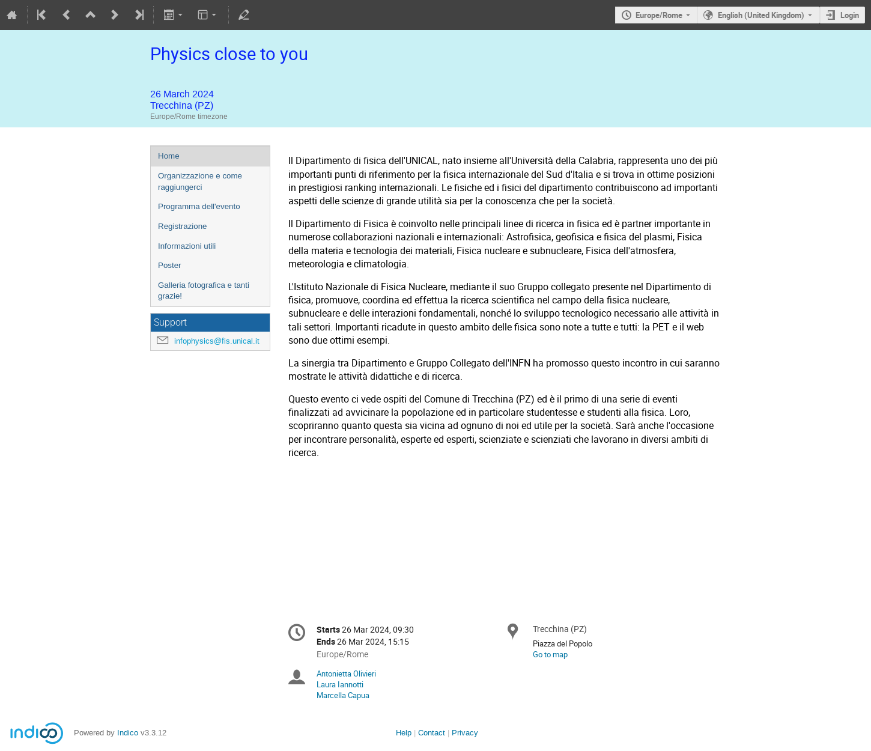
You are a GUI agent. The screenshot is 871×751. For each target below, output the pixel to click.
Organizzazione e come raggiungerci (200, 181)
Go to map (550, 654)
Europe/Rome (659, 15)
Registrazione (182, 226)
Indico (127, 733)
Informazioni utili (187, 246)
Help (403, 733)
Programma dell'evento (199, 206)
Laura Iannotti (340, 684)
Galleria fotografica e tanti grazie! (203, 291)
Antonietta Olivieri (346, 673)
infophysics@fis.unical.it (216, 341)
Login (849, 15)
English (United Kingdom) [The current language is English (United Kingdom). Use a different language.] (761, 15)
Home (169, 155)
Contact (431, 733)
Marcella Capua (343, 695)
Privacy (465, 733)
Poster (169, 265)
